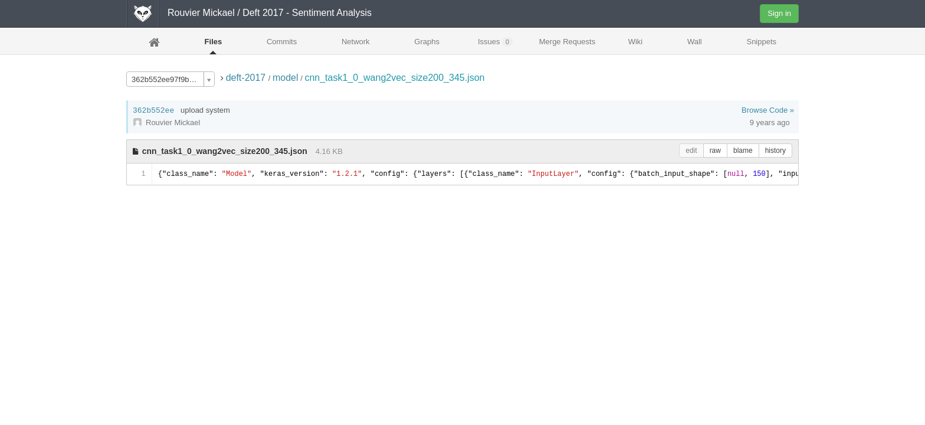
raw (715, 150)
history (775, 150)
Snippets (761, 41)
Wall (694, 41)
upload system (205, 110)
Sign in (779, 13)
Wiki (635, 41)
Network (356, 41)
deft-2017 (247, 78)
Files (213, 41)
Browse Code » (768, 110)
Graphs (426, 41)
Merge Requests (567, 45)
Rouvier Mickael (201, 13)
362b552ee (153, 110)
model (286, 78)
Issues (495, 42)
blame (743, 150)
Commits (282, 41)
